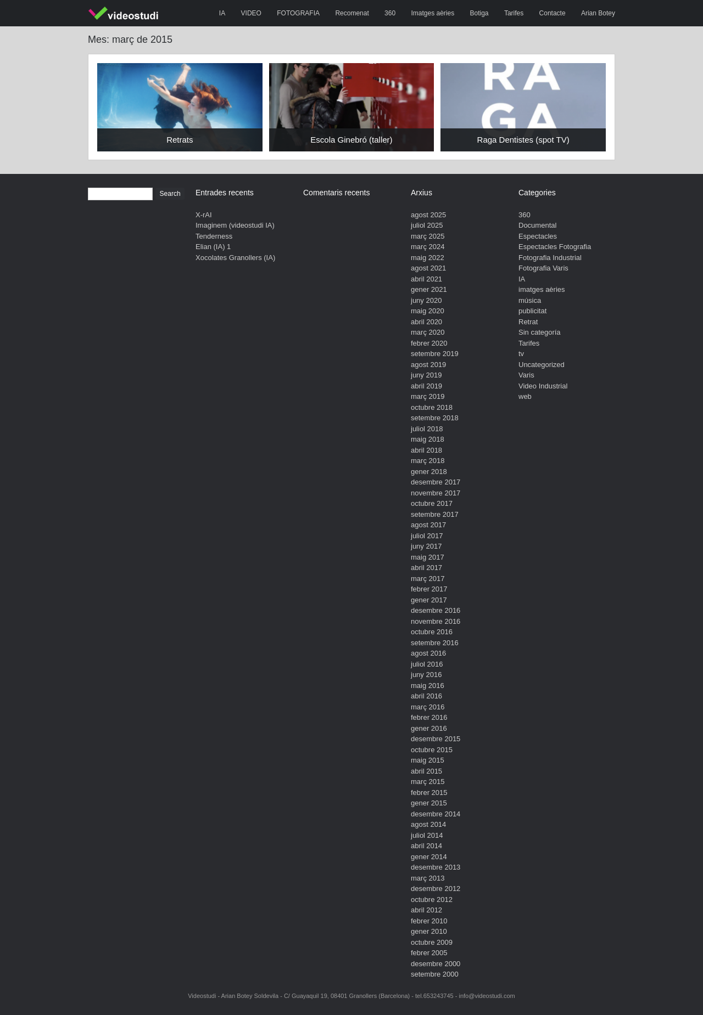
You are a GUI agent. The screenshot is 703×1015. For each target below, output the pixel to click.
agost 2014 (428, 824)
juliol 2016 (427, 664)
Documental (537, 225)
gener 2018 (429, 471)
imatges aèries (541, 289)
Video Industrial (542, 386)
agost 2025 (428, 215)
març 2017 (427, 578)
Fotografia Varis (543, 268)
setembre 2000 (435, 974)
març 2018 (427, 460)
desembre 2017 (435, 482)
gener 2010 (429, 931)
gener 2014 (429, 857)
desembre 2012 (435, 888)
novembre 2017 (435, 493)
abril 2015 (426, 771)
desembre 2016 (435, 610)
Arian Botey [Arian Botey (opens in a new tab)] (598, 13)
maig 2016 (427, 685)
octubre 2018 (432, 407)
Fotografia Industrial (550, 257)
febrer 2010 (429, 921)
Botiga (479, 13)
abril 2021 (426, 279)
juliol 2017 (427, 536)
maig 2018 (427, 439)
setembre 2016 (435, 643)
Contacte (552, 13)
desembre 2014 (435, 814)
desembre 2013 (435, 867)
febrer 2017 (429, 589)
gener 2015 (429, 803)
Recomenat (352, 13)
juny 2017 (426, 546)
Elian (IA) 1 (213, 247)
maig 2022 (427, 257)
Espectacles (537, 236)
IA (222, 13)
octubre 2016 (432, 632)
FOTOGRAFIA (298, 13)
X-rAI (204, 215)
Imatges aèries (432, 13)
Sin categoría (539, 332)
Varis (526, 375)
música (529, 300)
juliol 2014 (427, 835)
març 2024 (427, 247)
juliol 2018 (427, 429)
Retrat (528, 322)
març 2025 (427, 236)
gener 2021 (429, 289)
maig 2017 (427, 557)
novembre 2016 (435, 621)
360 (389, 13)
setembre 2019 (435, 353)
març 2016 (427, 707)
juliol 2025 (427, 225)
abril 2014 (426, 846)
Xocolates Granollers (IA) (235, 257)
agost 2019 (428, 364)
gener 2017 (429, 600)
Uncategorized (541, 364)
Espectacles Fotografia (554, 247)
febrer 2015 (429, 792)
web (525, 396)
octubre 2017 (432, 503)
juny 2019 (426, 375)
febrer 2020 (429, 343)
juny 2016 (426, 674)
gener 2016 (429, 728)
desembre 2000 (435, 964)
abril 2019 (426, 386)
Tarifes (513, 13)
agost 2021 (428, 268)
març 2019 (427, 396)
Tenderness (214, 236)
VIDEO (251, 13)
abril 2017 (426, 567)
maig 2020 (427, 311)
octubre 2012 (432, 899)
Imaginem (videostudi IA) (235, 225)
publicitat (532, 311)
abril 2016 (426, 696)
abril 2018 (426, 450)
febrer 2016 (429, 717)
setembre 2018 (435, 418)
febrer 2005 (429, 953)
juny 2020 (426, 300)
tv (521, 353)
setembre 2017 (435, 514)
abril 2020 (426, 322)
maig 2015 (427, 760)
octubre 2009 (432, 942)
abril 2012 (426, 910)
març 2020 (427, 332)
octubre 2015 (432, 750)
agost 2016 (428, 653)
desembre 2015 (435, 739)
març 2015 (427, 781)
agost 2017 (428, 525)
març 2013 (427, 878)
